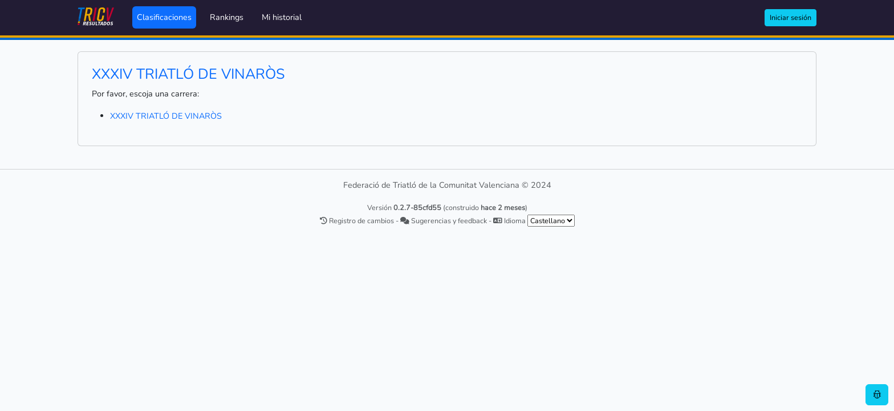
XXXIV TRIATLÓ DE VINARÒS (166, 116)
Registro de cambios (357, 220)
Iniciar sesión (790, 17)
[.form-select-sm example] (551, 221)
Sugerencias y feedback (443, 220)
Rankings (226, 17)
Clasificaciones (164, 17)
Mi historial (282, 17)
